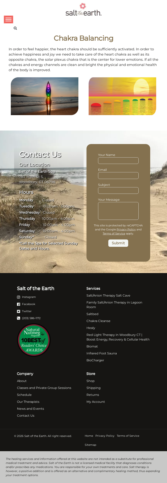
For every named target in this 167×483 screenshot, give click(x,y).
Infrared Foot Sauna (101, 353)
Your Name (118, 158)
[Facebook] (26, 304)
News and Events (30, 409)
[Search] (15, 28)
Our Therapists (28, 402)
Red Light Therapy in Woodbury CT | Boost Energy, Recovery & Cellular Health (118, 337)
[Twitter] (24, 311)
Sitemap (90, 445)
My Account (95, 402)
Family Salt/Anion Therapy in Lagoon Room (114, 305)
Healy (90, 328)
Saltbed (92, 314)
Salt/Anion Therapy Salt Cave (108, 295)
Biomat (92, 346)
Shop (90, 381)
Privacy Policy (126, 229)
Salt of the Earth (35, 436)
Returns (92, 395)
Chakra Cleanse (98, 321)
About (22, 381)
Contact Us (25, 415)
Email (118, 173)
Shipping (93, 388)
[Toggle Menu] (8, 19)
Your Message (118, 202)
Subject (118, 188)
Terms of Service (114, 233)
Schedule (24, 395)
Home (89, 435)
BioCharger (95, 360)
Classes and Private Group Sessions (44, 388)
